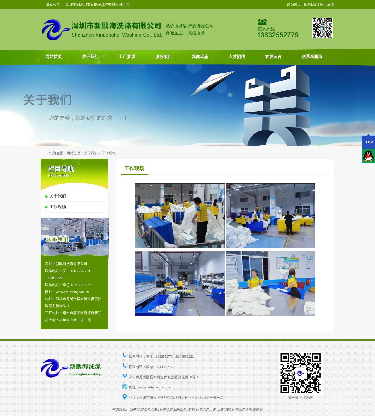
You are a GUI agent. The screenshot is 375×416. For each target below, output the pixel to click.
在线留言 (273, 56)
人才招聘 (237, 56)
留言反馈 (327, 4)
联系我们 (311, 4)
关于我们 (90, 56)
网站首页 (53, 56)
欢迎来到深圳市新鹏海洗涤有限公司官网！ (99, 4)
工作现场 (58, 207)
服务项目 (163, 56)
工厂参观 (127, 56)
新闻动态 (200, 56)
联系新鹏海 (312, 56)
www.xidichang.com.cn (156, 387)
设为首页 (294, 4)
